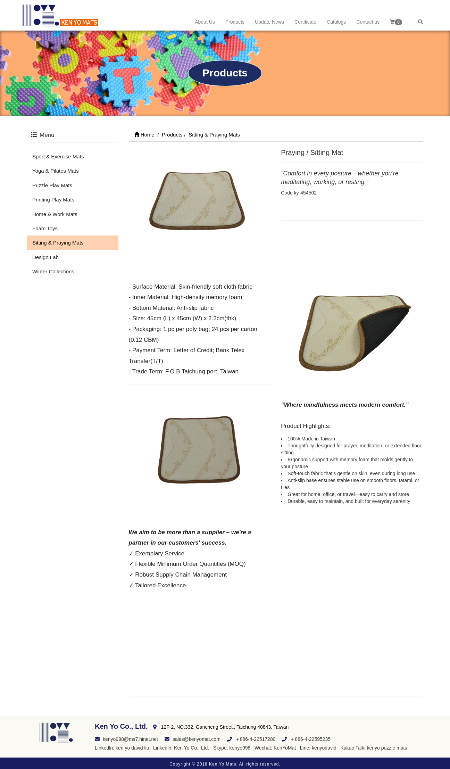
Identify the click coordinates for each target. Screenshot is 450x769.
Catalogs (336, 22)
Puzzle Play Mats (52, 185)
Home (144, 135)
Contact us (368, 22)
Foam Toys (45, 228)
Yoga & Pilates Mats (55, 171)
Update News (269, 22)
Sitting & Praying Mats (58, 243)
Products (234, 22)
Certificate (305, 22)
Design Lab (45, 257)
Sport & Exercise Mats (58, 156)
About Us (205, 22)
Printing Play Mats (53, 199)
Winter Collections (53, 271)
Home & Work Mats (54, 214)
